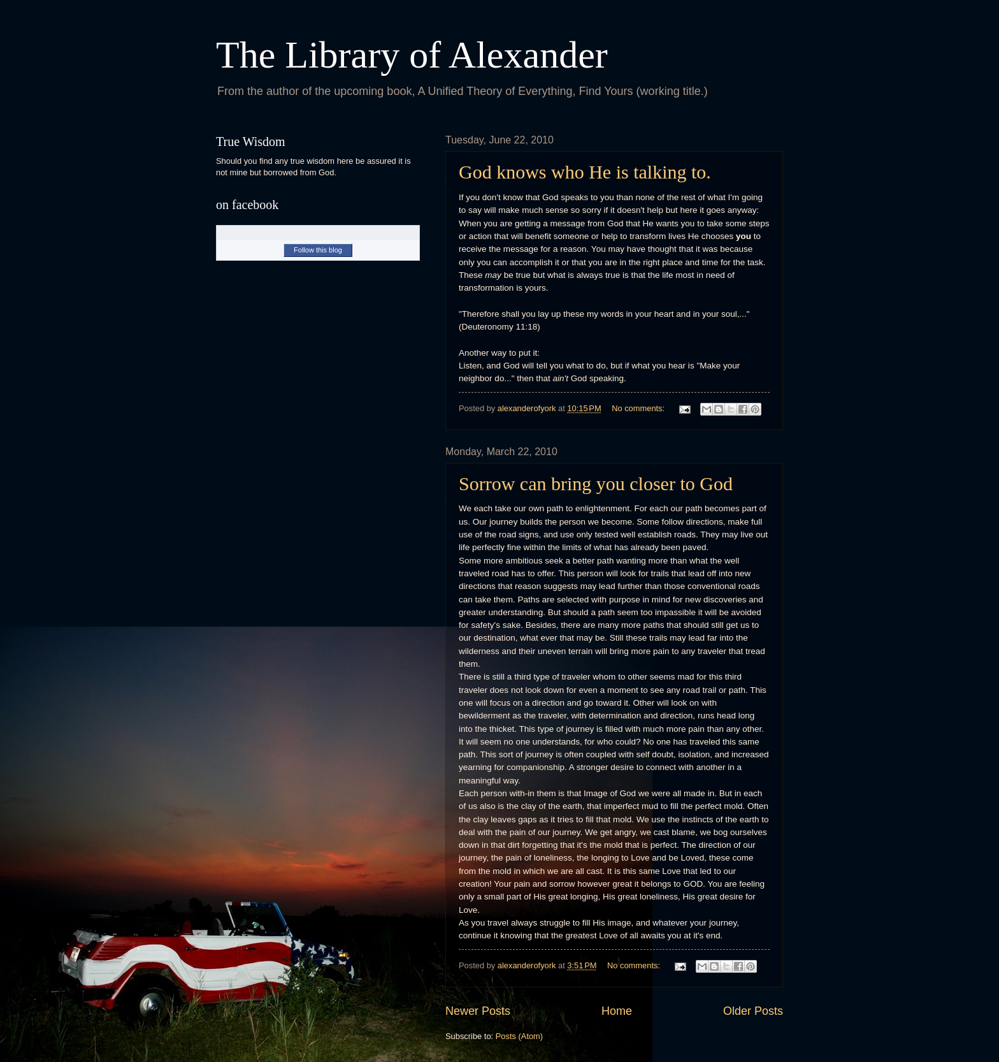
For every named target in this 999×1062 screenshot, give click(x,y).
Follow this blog (318, 250)
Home (616, 1011)
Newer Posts (477, 1011)
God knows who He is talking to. (585, 171)
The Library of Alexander (412, 55)
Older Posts (753, 1011)
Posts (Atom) (519, 1036)
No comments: (639, 408)
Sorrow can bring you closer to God (596, 483)
